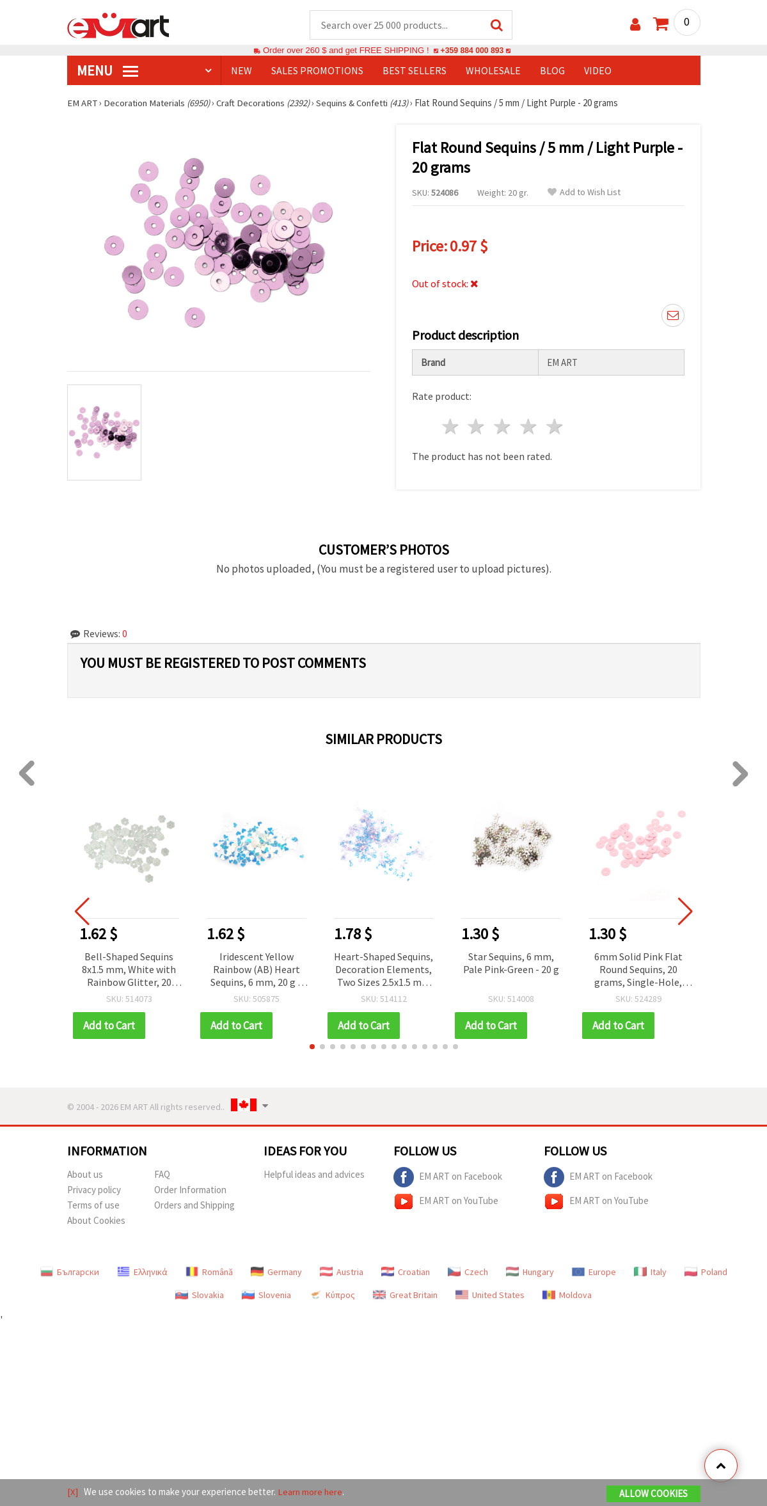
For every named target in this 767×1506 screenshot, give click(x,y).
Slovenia (266, 1295)
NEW (241, 71)
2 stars (477, 427)
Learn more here (311, 1492)
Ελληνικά (142, 1272)
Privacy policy (94, 1190)
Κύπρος (332, 1295)
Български (69, 1272)
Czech (468, 1272)
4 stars (529, 427)
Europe (594, 1272)
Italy (650, 1272)
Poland (705, 1272)
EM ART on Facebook (447, 1178)
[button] (312, 1047)
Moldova (567, 1295)
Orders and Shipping (194, 1206)
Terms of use (93, 1206)
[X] (72, 1492)
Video (598, 71)
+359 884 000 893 (472, 51)
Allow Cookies (653, 1494)
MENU (107, 71)
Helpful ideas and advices (314, 1175)
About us (85, 1175)
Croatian (405, 1272)
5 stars (555, 427)
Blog (552, 71)
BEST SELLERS (415, 71)
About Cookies (96, 1221)
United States (490, 1295)
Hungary (530, 1272)
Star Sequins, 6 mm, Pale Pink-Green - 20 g (511, 963)
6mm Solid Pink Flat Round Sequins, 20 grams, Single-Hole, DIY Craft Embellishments (638, 971)
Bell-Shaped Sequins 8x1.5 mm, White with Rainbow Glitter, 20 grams (129, 971)
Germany (276, 1272)
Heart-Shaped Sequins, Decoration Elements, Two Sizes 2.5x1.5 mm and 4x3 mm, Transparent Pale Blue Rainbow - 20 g (383, 971)
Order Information (190, 1190)
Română (209, 1272)
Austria (341, 1272)
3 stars (503, 427)
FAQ (162, 1175)
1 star (451, 427)
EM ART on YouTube (445, 1202)
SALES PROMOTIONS (317, 71)
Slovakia (199, 1295)
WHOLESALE (493, 71)
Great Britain (405, 1295)
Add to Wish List (584, 193)
